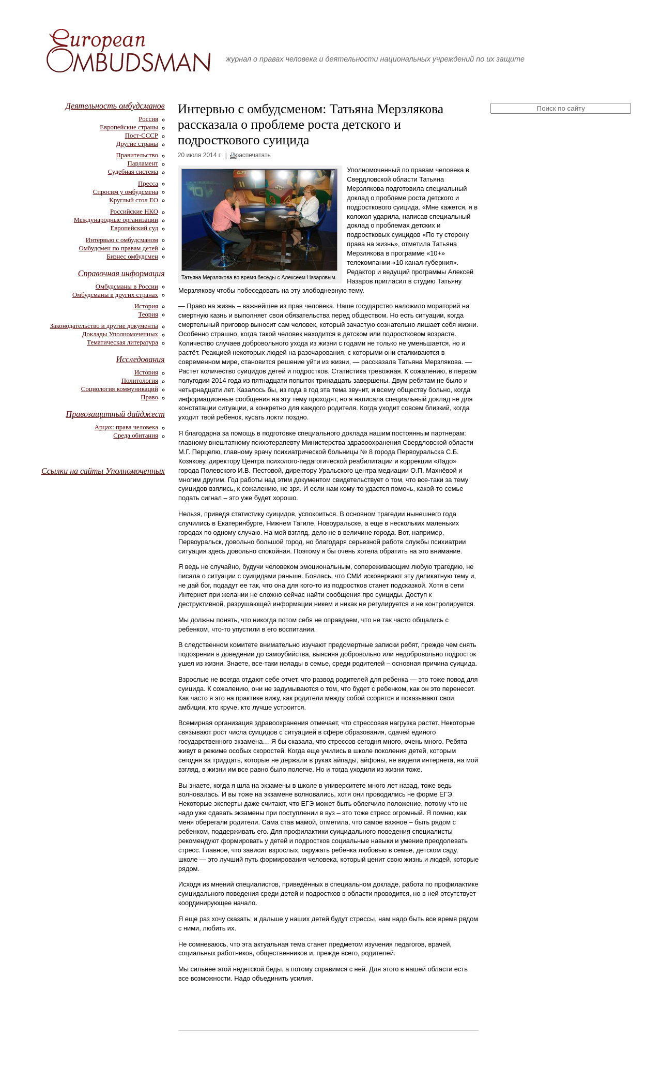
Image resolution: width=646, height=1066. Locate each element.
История (146, 306)
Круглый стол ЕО (133, 200)
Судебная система (133, 171)
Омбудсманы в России (127, 286)
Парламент (143, 163)
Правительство (137, 155)
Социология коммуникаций (119, 389)
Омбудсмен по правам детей (118, 248)
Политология (139, 380)
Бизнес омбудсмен (132, 256)
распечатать (252, 155)
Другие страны (137, 143)
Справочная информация (121, 273)
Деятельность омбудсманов (115, 105)
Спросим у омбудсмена (125, 192)
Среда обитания (135, 435)
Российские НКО (134, 211)
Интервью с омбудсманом (122, 240)
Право (149, 397)
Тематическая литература (122, 342)
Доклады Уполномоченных (120, 334)
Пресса (148, 183)
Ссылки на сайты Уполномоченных (103, 471)
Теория (148, 314)
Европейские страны (129, 127)
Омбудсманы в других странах (115, 294)
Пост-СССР (141, 135)
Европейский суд (134, 228)
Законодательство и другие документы (104, 325)
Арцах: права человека (126, 427)
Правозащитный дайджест (115, 414)
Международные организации (116, 219)
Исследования (140, 359)
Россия (148, 119)
